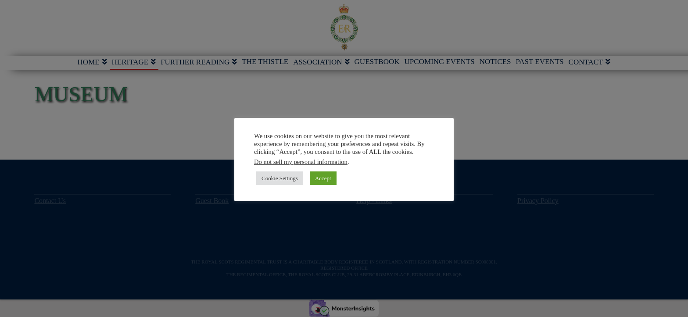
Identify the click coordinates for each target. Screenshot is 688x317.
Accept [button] (323, 178)
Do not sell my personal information (301, 161)
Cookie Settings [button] (280, 178)
